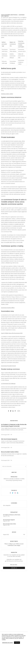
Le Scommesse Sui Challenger (8, 383)
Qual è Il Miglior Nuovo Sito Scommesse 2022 (11, 333)
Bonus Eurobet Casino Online (9, 452)
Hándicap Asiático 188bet (7, 93)
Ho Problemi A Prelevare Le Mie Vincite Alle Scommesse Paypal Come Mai (13, 425)
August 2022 (6, 534)
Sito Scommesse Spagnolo (9, 439)
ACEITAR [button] (17, 642)
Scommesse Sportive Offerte (7, 307)
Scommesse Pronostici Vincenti (8, 365)
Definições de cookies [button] (7, 642)
